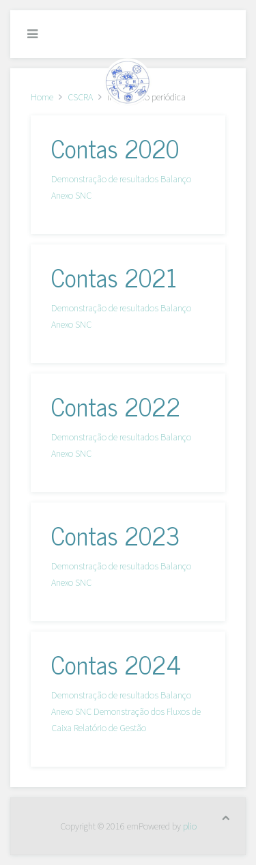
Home (42, 97)
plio (190, 826)
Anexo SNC (71, 195)
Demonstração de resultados (104, 179)
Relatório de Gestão (110, 728)
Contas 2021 (114, 277)
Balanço (175, 179)
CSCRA (80, 97)
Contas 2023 (115, 535)
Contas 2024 (116, 664)
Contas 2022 (115, 406)
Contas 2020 (115, 148)
